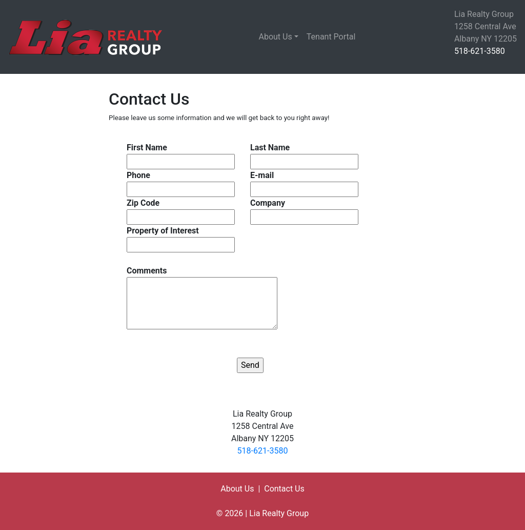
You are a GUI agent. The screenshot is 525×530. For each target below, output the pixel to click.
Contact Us (284, 489)
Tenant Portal (331, 37)
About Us (275, 37)
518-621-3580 (479, 51)
